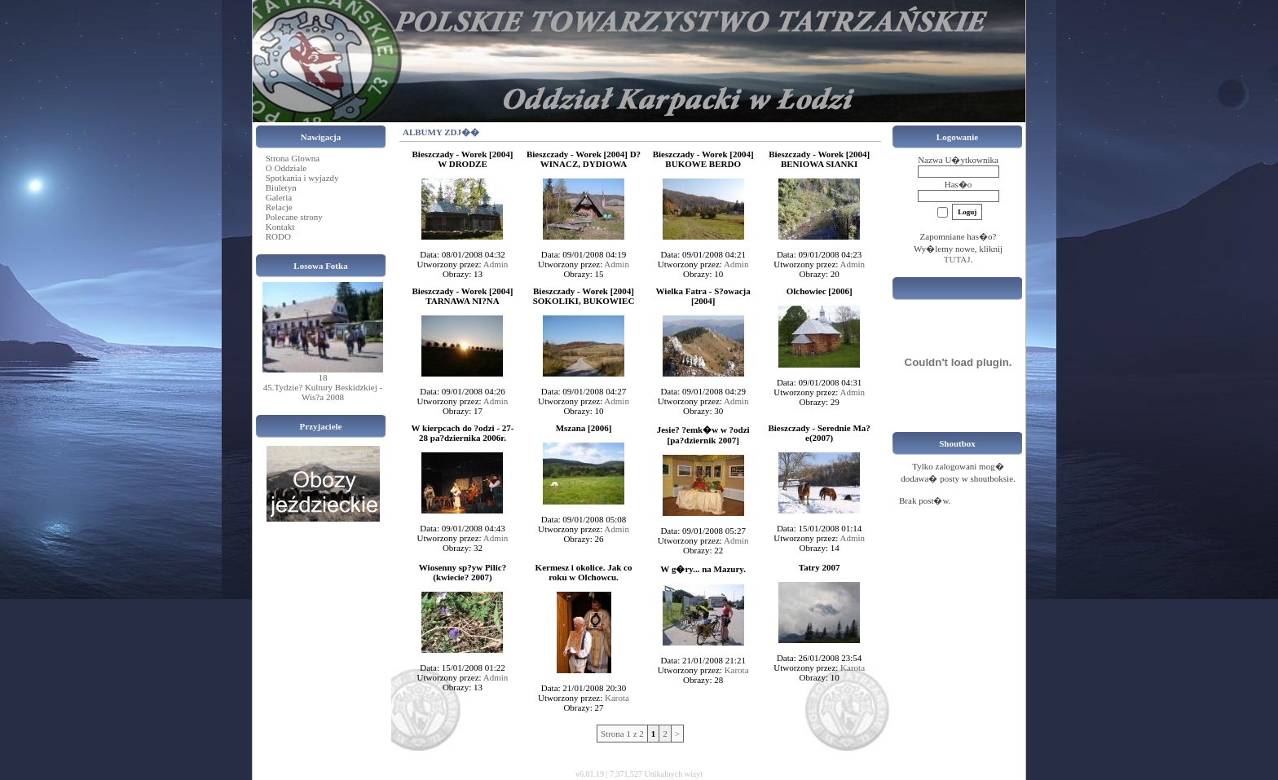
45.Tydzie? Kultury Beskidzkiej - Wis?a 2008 (322, 392)
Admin (496, 264)
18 (323, 377)
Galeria (279, 197)
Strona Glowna (293, 158)
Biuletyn (281, 187)
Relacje (279, 207)
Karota (617, 698)
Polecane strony (294, 217)
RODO (278, 236)
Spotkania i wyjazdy (302, 178)
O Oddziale (286, 168)
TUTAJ (957, 259)
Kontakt (280, 226)
